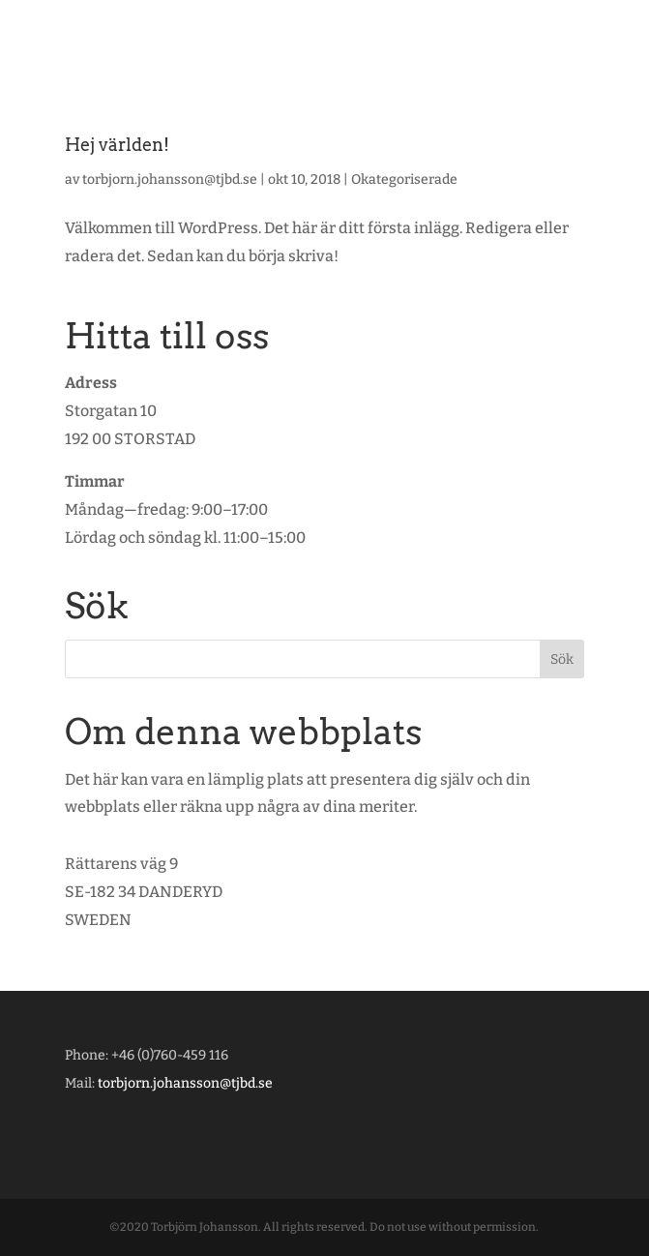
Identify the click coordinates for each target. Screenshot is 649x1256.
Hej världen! (117, 145)
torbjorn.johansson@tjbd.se (169, 179)
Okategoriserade (404, 179)
